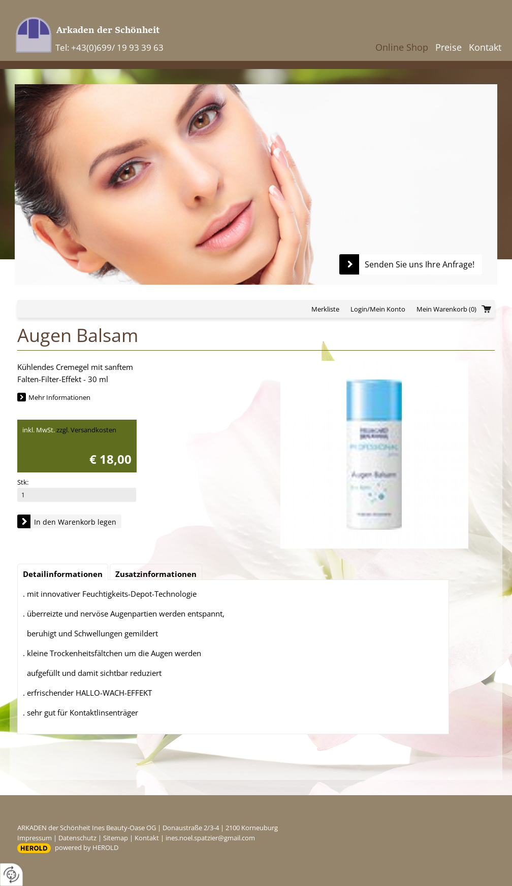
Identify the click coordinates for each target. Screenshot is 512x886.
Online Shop (401, 47)
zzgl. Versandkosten (86, 429)
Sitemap (115, 837)
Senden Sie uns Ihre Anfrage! (419, 264)
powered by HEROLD (86, 847)
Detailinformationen (63, 574)
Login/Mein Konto (377, 309)
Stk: (22, 482)
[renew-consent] (11, 874)
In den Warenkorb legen (75, 522)
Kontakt (485, 47)
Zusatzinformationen (156, 574)
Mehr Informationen (59, 397)
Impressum (34, 837)
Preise (448, 47)
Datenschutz (77, 837)
